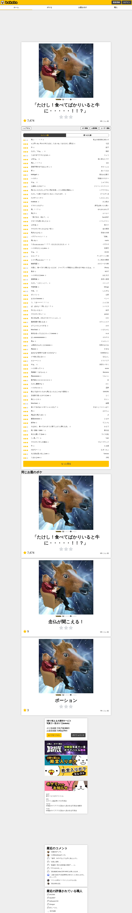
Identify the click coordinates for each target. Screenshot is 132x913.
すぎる (106, 349)
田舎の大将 (105, 233)
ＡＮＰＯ (106, 337)
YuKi (107, 438)
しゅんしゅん (104, 198)
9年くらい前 (104, 121)
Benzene (106, 372)
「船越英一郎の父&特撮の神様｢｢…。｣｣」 (62, 865)
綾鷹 (107, 403)
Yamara (106, 454)
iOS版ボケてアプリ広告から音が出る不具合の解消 (66, 805)
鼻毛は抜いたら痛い (102, 205)
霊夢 (107, 388)
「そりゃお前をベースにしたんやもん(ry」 (62, 880)
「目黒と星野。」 (54, 862)
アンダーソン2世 (103, 256)
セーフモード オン (54, 735)
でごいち (106, 422)
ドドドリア (105, 360)
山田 (107, 295)
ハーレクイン (104, 221)
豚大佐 (106, 430)
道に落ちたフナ (103, 159)
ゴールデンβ (104, 194)
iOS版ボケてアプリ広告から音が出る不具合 (66, 809)
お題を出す (82, 7)
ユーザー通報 (105, 128)
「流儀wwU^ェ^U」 (54, 852)
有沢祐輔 (51, 911)
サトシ (106, 399)
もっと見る (66, 464)
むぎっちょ (105, 450)
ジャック (106, 283)
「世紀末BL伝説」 (54, 883)
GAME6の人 (104, 353)
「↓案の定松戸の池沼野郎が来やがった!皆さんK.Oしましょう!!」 (65, 876)
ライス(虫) (105, 434)
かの (107, 326)
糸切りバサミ (104, 364)
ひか (107, 318)
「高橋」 (106, 236)
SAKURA (106, 391)
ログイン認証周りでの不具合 (66, 800)
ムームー (106, 213)
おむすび (106, 275)
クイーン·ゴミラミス (101, 186)
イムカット (105, 341)
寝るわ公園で (104, 174)
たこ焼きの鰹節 (103, 260)
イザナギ (106, 244)
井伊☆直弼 (105, 279)
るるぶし (106, 357)
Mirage (106, 287)
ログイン (126, 2)
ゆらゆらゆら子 (103, 209)
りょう (106, 155)
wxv (107, 163)
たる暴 (106, 446)
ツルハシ (106, 376)
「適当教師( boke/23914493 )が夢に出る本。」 (64, 871)
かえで (106, 426)
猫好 (107, 151)
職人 (116, 7)
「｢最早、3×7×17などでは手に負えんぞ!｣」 (62, 858)
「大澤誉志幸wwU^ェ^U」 (57, 855)
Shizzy (106, 267)
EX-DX (107, 252)
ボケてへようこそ (78, 735)
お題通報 (94, 128)
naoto (107, 240)
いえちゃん (105, 329)
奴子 (107, 147)
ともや (106, 419)
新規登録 (116, 2)
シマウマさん (104, 190)
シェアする (26, 128)
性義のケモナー (103, 178)
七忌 (107, 143)
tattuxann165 (52, 901)
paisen (106, 314)
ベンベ (106, 298)
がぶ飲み (106, 202)
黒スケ (106, 225)
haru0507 (105, 217)
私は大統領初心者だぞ (101, 140)
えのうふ (106, 411)
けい (107, 384)
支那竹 (106, 248)
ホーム (16, 7)
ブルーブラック (103, 442)
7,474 (28, 120)
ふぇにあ (106, 302)
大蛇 (107, 457)
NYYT (107, 271)
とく (107, 395)
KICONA (51, 894)
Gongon (51, 904)
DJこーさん (52, 908)
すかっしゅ (105, 167)
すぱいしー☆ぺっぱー (101, 407)
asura (107, 368)
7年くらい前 (104, 711)
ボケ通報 (85, 128)
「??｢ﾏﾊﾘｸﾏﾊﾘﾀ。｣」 (55, 868)
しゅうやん (105, 182)
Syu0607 (51, 898)
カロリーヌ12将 (103, 264)
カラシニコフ (104, 322)
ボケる (49, 7)
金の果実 (106, 229)
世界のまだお (104, 345)
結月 (107, 310)
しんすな (106, 291)
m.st (107, 333)
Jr (108, 415)
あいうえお (105, 171)
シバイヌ (106, 306)
